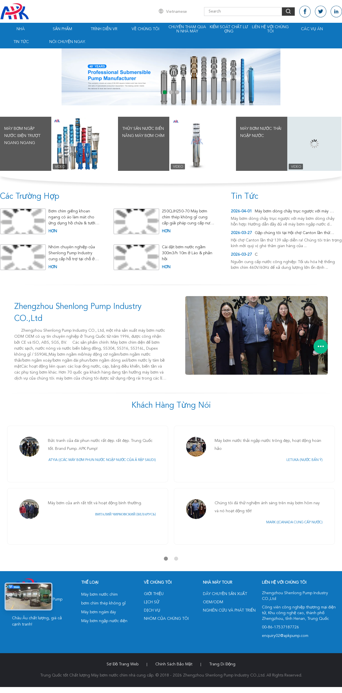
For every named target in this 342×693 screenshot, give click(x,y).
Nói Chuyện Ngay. (67, 42)
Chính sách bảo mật (173, 664)
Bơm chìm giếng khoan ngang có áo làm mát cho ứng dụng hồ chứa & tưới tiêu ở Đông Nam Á (71, 217)
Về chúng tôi (145, 29)
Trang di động (222, 664)
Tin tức (21, 42)
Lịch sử (151, 602)
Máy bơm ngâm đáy (98, 612)
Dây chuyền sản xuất (225, 594)
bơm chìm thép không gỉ (103, 603)
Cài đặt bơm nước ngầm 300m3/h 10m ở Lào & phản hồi (187, 253)
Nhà (21, 29)
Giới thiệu (154, 594)
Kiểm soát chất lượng (229, 29)
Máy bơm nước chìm (99, 594)
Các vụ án (312, 29)
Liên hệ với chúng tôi (270, 29)
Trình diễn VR (104, 29)
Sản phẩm (62, 29)
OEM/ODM (213, 602)
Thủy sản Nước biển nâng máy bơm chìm (143, 132)
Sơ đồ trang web (123, 664)
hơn (52, 231)
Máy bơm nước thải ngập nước (260, 132)
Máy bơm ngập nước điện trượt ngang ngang (22, 136)
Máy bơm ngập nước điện (104, 621)
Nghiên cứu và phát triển (229, 610)
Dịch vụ (152, 610)
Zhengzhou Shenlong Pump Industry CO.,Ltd (78, 313)
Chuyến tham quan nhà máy (187, 29)
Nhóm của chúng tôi (166, 619)
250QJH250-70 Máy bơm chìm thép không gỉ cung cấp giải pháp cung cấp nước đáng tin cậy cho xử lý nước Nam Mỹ (188, 217)
